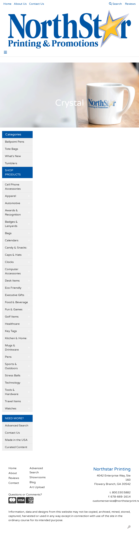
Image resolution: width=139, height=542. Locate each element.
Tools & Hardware (11, 392)
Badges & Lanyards (11, 224)
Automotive (12, 203)
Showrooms (37, 477)
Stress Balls (12, 375)
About (12, 473)
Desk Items (12, 280)
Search (115, 4)
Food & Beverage (16, 302)
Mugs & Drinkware (12, 347)
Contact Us (36, 4)
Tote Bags (11, 149)
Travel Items (13, 401)
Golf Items (12, 316)
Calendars (11, 240)
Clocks (9, 262)
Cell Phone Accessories (13, 187)
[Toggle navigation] (5, 52)
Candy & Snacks (16, 247)
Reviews (13, 478)
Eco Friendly (13, 288)
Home (7, 4)
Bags (8, 233)
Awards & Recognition (13, 212)
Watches (10, 408)
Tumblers (11, 163)
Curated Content (16, 447)
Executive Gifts (14, 295)
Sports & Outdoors (11, 366)
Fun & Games (13, 309)
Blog (32, 482)
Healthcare (12, 324)
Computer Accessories (13, 271)
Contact (13, 483)
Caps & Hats (13, 255)
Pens (8, 357)
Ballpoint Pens (14, 141)
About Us (20, 4)
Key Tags (11, 331)
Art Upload (37, 487)
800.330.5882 (121, 492)
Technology (12, 382)
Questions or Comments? (25, 494)
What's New (13, 156)
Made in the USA (16, 440)
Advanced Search (16, 425)
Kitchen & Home (16, 338)
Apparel (10, 196)
